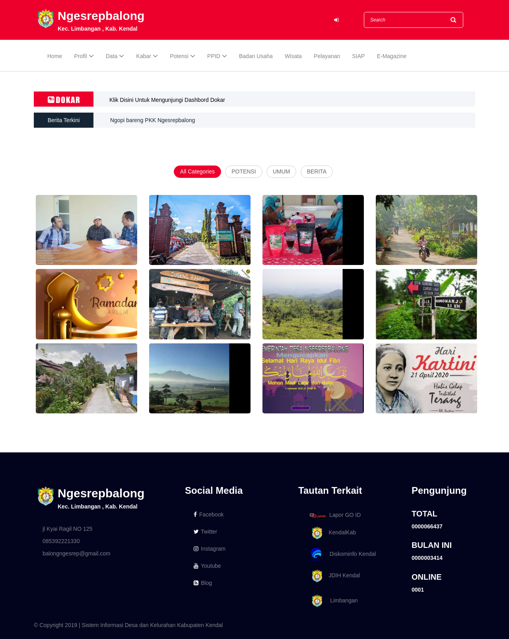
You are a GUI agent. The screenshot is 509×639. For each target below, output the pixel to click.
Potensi (179, 56)
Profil (80, 56)
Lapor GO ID (335, 515)
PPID (213, 56)
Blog (203, 583)
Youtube (207, 566)
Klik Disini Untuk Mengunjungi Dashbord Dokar (167, 100)
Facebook (208, 514)
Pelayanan (327, 56)
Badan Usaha (256, 56)
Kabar (143, 56)
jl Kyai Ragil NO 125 (67, 529)
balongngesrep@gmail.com (77, 553)
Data (112, 56)
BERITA (317, 171)
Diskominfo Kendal (342, 554)
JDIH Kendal (333, 576)
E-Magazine (392, 56)
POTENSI (243, 171)
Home (54, 56)
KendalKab (331, 533)
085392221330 (61, 541)
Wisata (293, 56)
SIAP (358, 56)
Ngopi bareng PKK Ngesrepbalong (153, 120)
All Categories (197, 171)
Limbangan (332, 601)
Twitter (205, 531)
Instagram (209, 548)
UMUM (281, 171)
